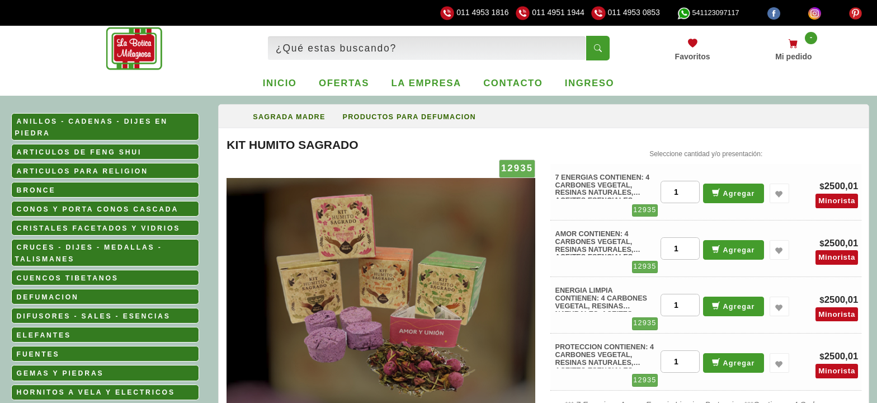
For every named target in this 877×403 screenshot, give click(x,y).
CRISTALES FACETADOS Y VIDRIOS (99, 228)
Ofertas (344, 83)
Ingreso (589, 83)
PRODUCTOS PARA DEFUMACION (409, 117)
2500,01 (841, 186)
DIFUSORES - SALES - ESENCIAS (94, 316)
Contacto (513, 83)
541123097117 (708, 13)
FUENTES (38, 354)
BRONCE (36, 190)
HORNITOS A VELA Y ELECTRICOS (96, 392)
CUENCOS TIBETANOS (68, 278)
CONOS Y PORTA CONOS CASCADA (98, 209)
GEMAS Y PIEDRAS (60, 373)
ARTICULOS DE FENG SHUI (79, 152)
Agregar (733, 193)
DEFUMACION (48, 297)
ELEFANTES (44, 335)
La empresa (426, 83)
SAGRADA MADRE (289, 117)
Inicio (280, 83)
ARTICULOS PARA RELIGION (82, 171)
